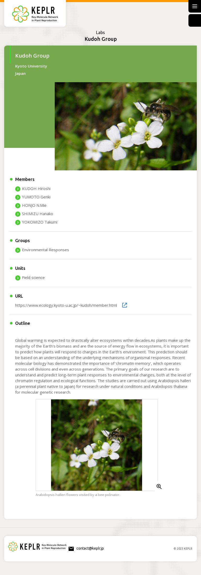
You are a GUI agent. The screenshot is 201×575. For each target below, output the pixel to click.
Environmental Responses (45, 249)
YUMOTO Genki (36, 196)
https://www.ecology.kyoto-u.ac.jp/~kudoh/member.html (66, 305)
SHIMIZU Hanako (37, 213)
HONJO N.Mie (34, 205)
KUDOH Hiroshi (36, 188)
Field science (33, 277)
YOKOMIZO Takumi (39, 222)
